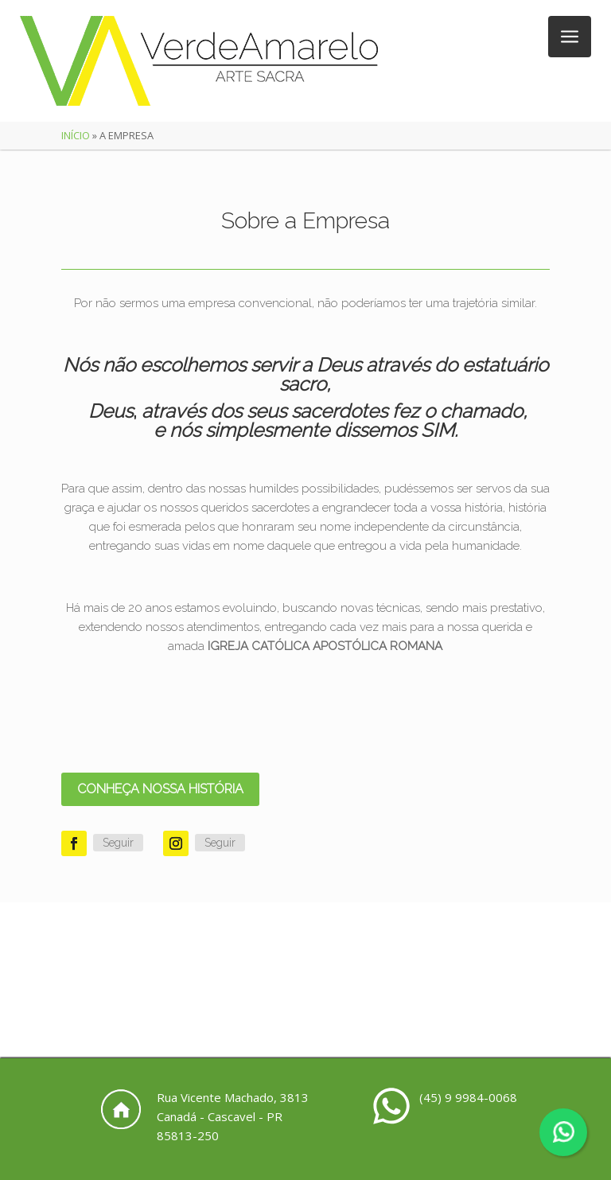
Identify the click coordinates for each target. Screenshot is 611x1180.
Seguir (118, 842)
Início (75, 135)
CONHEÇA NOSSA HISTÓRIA (160, 788)
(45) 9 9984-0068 (468, 1097)
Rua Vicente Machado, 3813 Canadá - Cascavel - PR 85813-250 (233, 1116)
